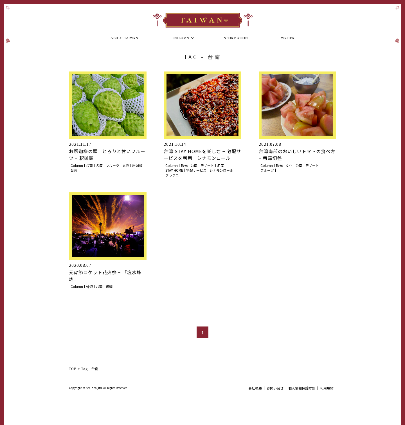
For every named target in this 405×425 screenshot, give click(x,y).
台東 (74, 170)
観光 (184, 165)
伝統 (109, 286)
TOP (72, 368)
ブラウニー (173, 175)
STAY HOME (174, 170)
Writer (287, 38)
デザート (207, 165)
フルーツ (112, 165)
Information (235, 38)
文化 (289, 165)
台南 (89, 165)
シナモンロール (221, 170)
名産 (99, 165)
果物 (125, 165)
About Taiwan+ (125, 38)
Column (181, 38)
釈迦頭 (137, 165)
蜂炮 (89, 286)
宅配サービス (196, 170)
